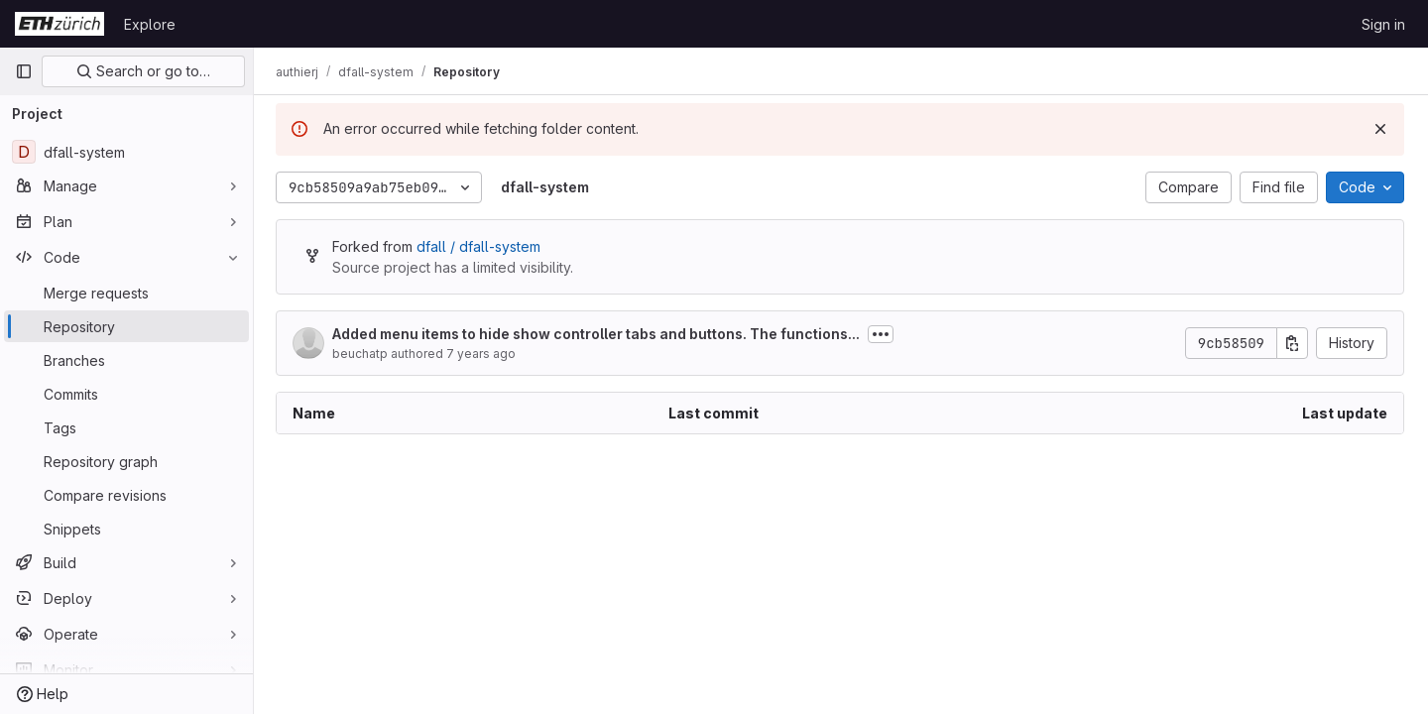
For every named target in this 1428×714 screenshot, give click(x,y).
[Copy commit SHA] (1292, 343)
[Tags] (126, 427)
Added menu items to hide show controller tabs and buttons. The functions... (598, 333)
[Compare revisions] (126, 495)
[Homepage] (59, 24)
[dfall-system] (126, 152)
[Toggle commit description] (882, 334)
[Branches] (126, 360)
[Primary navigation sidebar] (24, 71)
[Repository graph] (126, 461)
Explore (150, 24)
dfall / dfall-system (480, 246)
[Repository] (126, 326)
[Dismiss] (1380, 129)
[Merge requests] (126, 292)
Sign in (1383, 24)
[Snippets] (126, 528)
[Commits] (126, 394)
